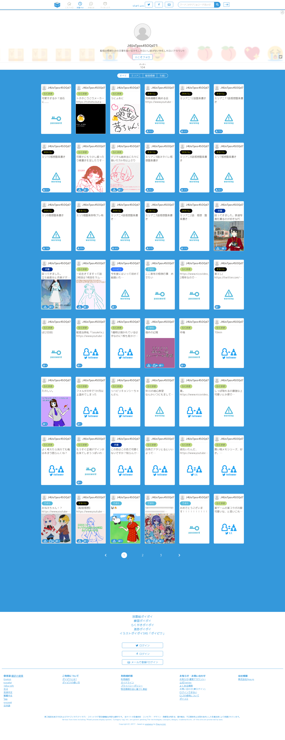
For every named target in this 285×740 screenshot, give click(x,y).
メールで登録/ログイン (142, 662)
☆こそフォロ (142, 57)
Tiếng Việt (9, 685)
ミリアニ (136, 75)
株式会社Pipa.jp (246, 679)
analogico (149, 724)
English (7, 679)
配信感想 (150, 75)
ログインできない (188, 692)
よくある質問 (186, 685)
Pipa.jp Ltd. (161, 724)
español (8, 682)
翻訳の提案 (17, 675)
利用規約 (125, 679)
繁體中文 (8, 695)
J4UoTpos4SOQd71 (142, 45)
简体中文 (8, 692)
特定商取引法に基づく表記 (134, 689)
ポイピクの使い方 (71, 682)
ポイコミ (184, 698)
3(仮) (162, 75)
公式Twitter (186, 682)
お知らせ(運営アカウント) (192, 679)
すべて (123, 75)
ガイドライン (127, 682)
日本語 (7, 705)
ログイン (142, 645)
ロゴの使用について (189, 695)
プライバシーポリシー (132, 685)
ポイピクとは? (69, 679)
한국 (6, 689)
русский (8, 702)
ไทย (5, 699)
